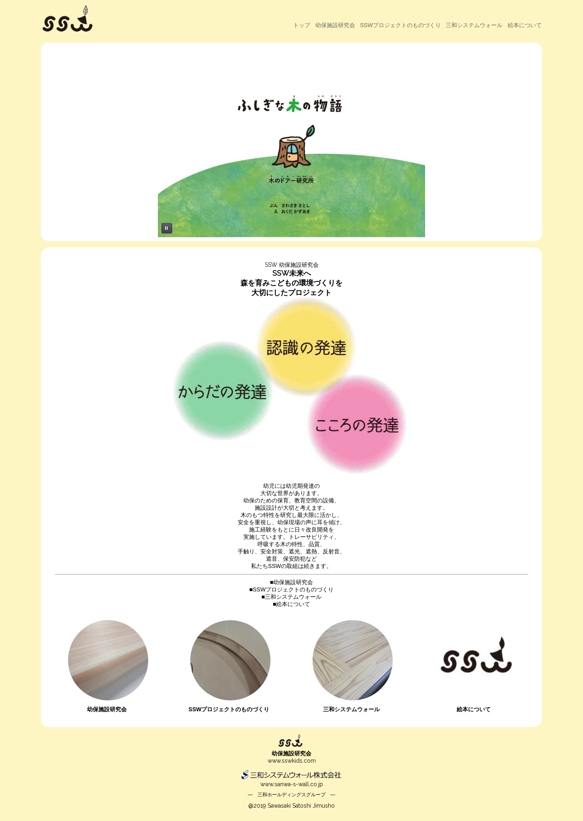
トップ (301, 25)
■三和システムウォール (291, 596)
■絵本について (291, 604)
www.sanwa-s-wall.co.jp (291, 784)
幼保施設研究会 (335, 25)
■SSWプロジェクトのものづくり (291, 589)
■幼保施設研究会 (291, 582)
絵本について (525, 25)
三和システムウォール (474, 25)
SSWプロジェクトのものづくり (400, 25)
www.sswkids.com (292, 760)
